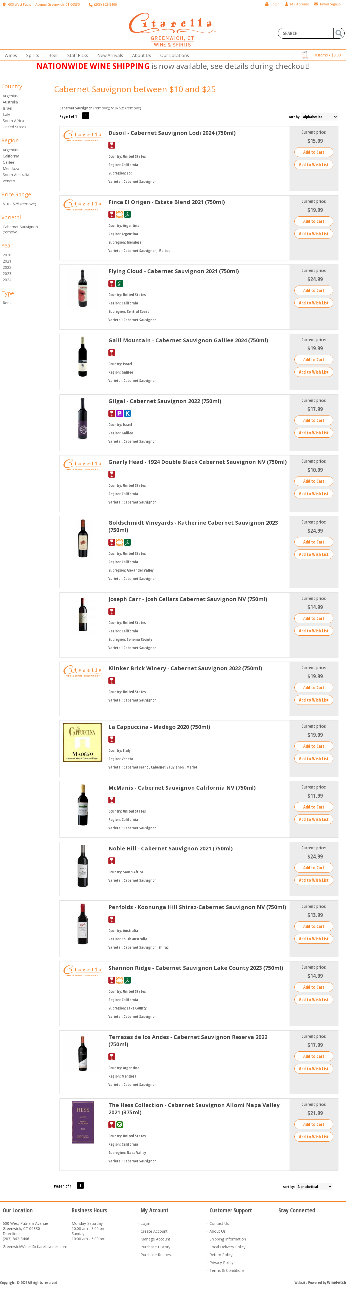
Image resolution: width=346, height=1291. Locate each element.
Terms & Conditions (227, 1270)
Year (7, 245)
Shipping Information (227, 1239)
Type (7, 293)
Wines (9, 55)
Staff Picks (77, 55)
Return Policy (220, 1254)
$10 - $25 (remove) (19, 203)
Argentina (11, 95)
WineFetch (336, 1282)
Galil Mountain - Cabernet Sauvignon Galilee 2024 (188, 340)
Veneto (9, 180)
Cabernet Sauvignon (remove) (20, 229)
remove (101, 107)
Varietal (11, 217)
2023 (7, 273)
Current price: (313, 132)
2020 (7, 254)
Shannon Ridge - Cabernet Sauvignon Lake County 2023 (195, 967)
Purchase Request (156, 1254)
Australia (10, 102)
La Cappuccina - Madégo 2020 (159, 726)
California (11, 156)
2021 (7, 261)
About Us (140, 55)
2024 (7, 279)
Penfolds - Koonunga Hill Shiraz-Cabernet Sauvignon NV (197, 907)
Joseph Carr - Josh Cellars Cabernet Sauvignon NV (187, 599)
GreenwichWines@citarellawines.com (35, 1246)
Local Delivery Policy (227, 1246)
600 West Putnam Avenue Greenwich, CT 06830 (44, 4)
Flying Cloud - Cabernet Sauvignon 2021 (173, 271)
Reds (7, 302)
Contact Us (219, 1223)
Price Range (16, 194)
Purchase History (155, 1246)
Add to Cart (313, 152)
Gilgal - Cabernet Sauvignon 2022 (164, 401)
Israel (7, 108)
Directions (12, 1233)
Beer (51, 55)
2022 (7, 267)
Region (10, 140)
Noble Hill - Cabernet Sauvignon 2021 (170, 848)
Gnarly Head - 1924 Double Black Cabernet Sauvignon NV (197, 461)
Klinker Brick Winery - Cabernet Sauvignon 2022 (185, 668)
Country (11, 86)
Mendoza (11, 168)
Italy (6, 114)
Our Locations (173, 55)
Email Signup (327, 4)
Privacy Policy (221, 1262)
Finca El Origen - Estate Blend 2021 (166, 202)
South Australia (16, 174)
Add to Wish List (314, 164)
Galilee (8, 162)
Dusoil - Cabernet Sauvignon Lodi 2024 (172, 132)
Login (272, 4)
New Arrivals (110, 55)
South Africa (13, 120)
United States (14, 126)
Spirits (31, 55)
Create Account (154, 1231)
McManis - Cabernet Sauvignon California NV (182, 787)
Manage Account (155, 1239)
